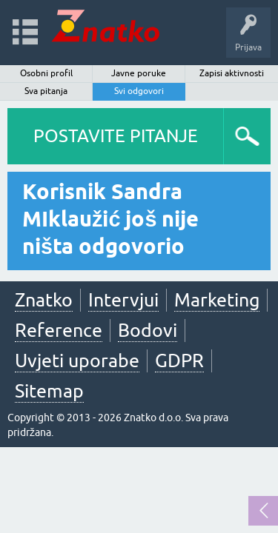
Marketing (216, 299)
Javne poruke (138, 73)
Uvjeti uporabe (77, 360)
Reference (58, 330)
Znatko (44, 299)
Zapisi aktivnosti (231, 73)
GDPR (179, 360)
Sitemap (49, 391)
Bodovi (147, 330)
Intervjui (123, 299)
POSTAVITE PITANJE (115, 136)
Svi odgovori (139, 91)
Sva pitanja (45, 91)
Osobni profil (46, 73)
